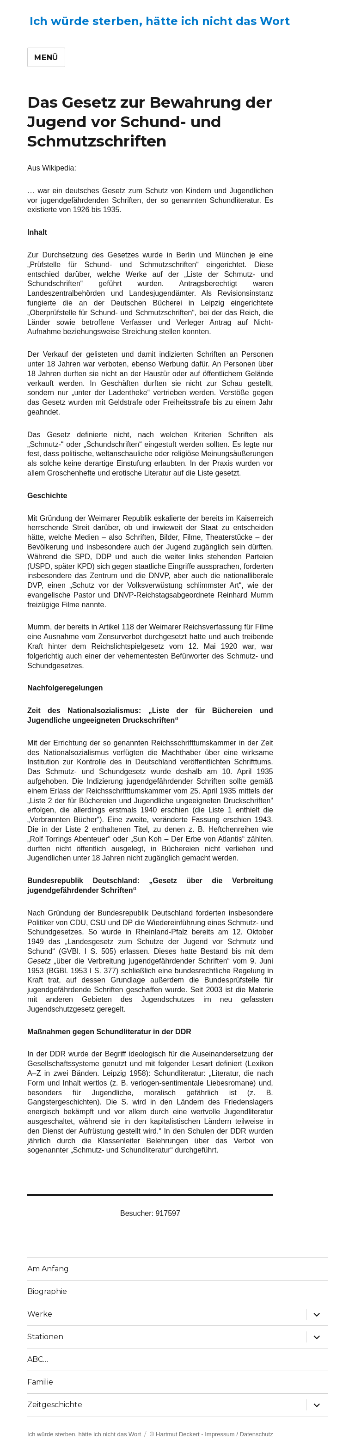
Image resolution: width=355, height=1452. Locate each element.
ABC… (37, 1359)
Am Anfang (48, 1268)
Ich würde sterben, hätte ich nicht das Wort (160, 21)
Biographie (47, 1291)
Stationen (45, 1336)
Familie (40, 1382)
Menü (46, 57)
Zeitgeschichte (54, 1404)
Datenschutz (256, 1434)
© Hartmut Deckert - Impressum (192, 1434)
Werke (39, 1314)
